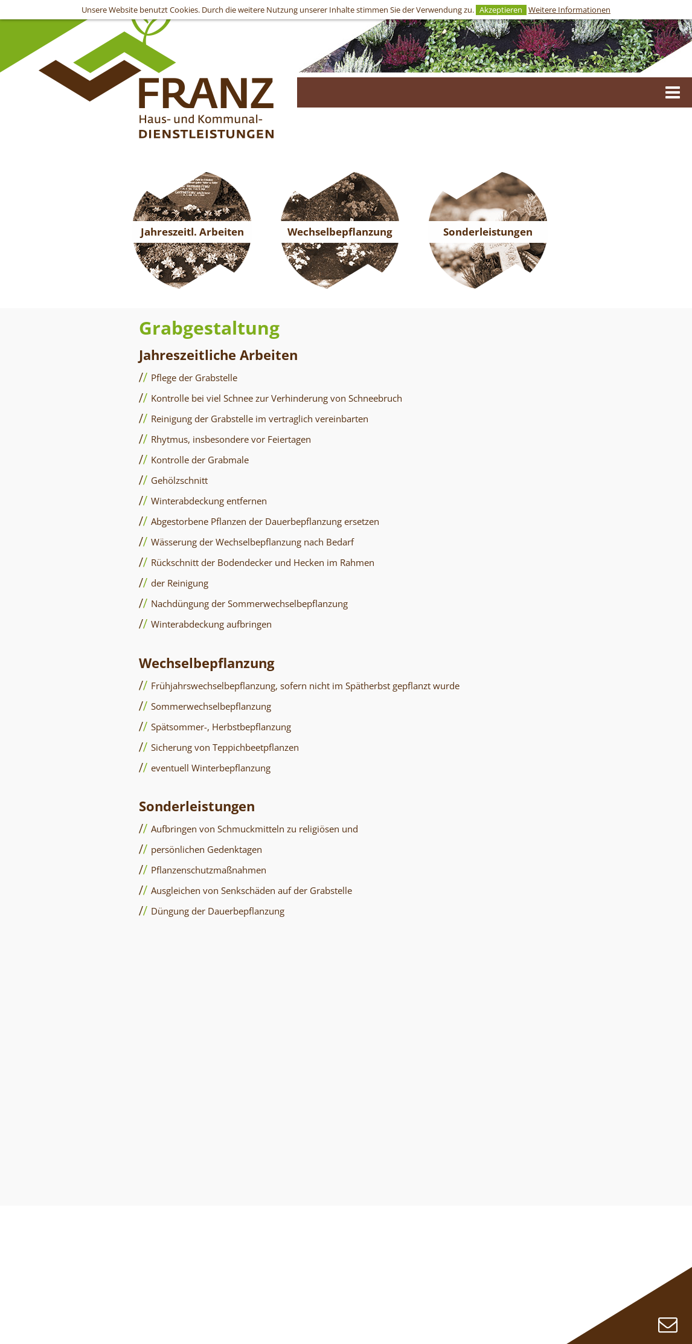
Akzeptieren (500, 10)
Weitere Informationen (569, 9)
